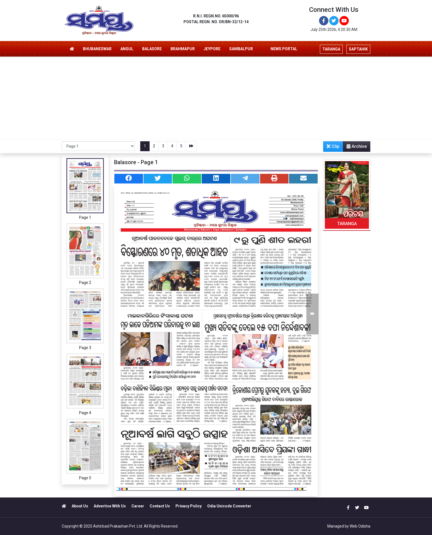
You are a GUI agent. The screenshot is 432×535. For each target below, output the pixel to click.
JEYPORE (212, 49)
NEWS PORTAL (284, 49)
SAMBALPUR (241, 49)
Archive (355, 147)
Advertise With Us (110, 506)
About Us (80, 506)
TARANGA (347, 223)
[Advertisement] (216, 98)
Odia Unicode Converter (229, 506)
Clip (333, 146)
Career (137, 506)
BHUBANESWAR (97, 49)
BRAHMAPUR (183, 49)
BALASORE (152, 49)
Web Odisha (360, 526)
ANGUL (126, 49)
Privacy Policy (188, 506)
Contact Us (160, 506)
